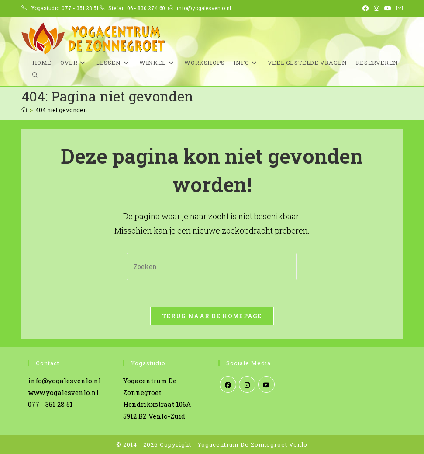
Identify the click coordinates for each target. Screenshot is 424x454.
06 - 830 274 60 (146, 7)
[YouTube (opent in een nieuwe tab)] (388, 8)
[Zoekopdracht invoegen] (212, 266)
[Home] (24, 110)
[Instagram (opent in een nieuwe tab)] (376, 8)
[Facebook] (228, 384)
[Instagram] (247, 384)
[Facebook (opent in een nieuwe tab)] (365, 8)
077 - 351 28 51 (80, 7)
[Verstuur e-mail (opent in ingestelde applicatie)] (398, 8)
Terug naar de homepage (212, 316)
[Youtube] (266, 384)
